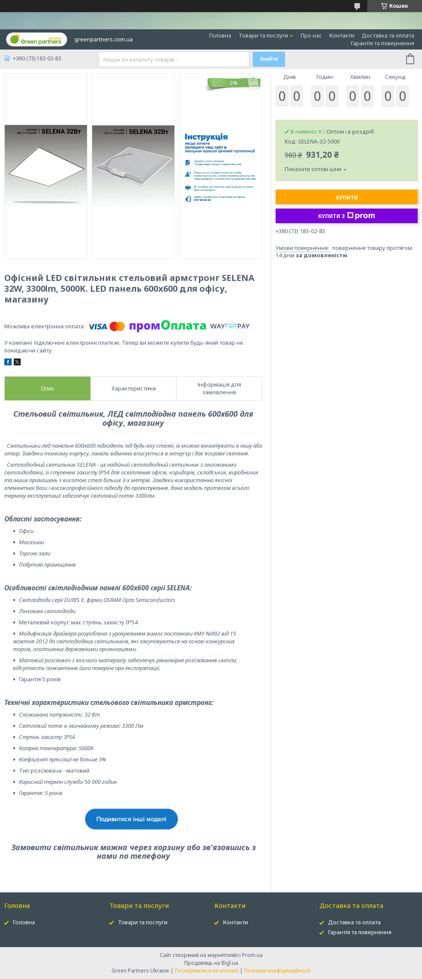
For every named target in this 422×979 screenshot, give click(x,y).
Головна (220, 35)
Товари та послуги (263, 35)
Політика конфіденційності (277, 970)
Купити (347, 197)
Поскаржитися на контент (207, 970)
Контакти (341, 35)
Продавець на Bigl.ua (211, 963)
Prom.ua (252, 955)
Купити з (346, 216)
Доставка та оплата (388, 35)
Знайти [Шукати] (269, 59)
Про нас (311, 35)
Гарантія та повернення (382, 43)
